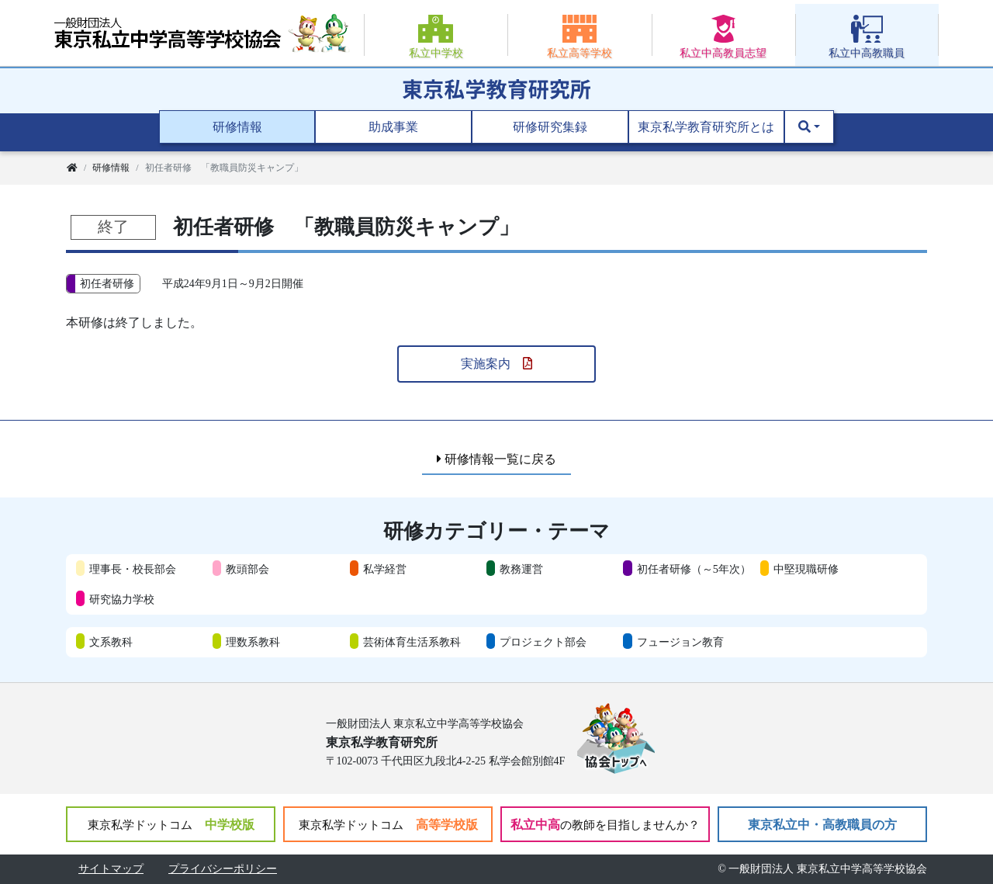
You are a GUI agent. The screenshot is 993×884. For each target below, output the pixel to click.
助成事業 (393, 126)
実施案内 (496, 363)
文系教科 (111, 642)
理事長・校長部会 (132, 569)
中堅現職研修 (806, 569)
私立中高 (605, 824)
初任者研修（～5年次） (694, 569)
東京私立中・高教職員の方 (822, 824)
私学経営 (385, 569)
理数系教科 (253, 642)
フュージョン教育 (680, 642)
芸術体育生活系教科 (412, 642)
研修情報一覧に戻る (496, 459)
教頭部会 (247, 569)
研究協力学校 (121, 599)
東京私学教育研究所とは (706, 126)
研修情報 (237, 126)
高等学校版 (388, 824)
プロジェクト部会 (543, 642)
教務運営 (521, 569)
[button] (809, 127)
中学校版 (171, 824)
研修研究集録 (550, 126)
